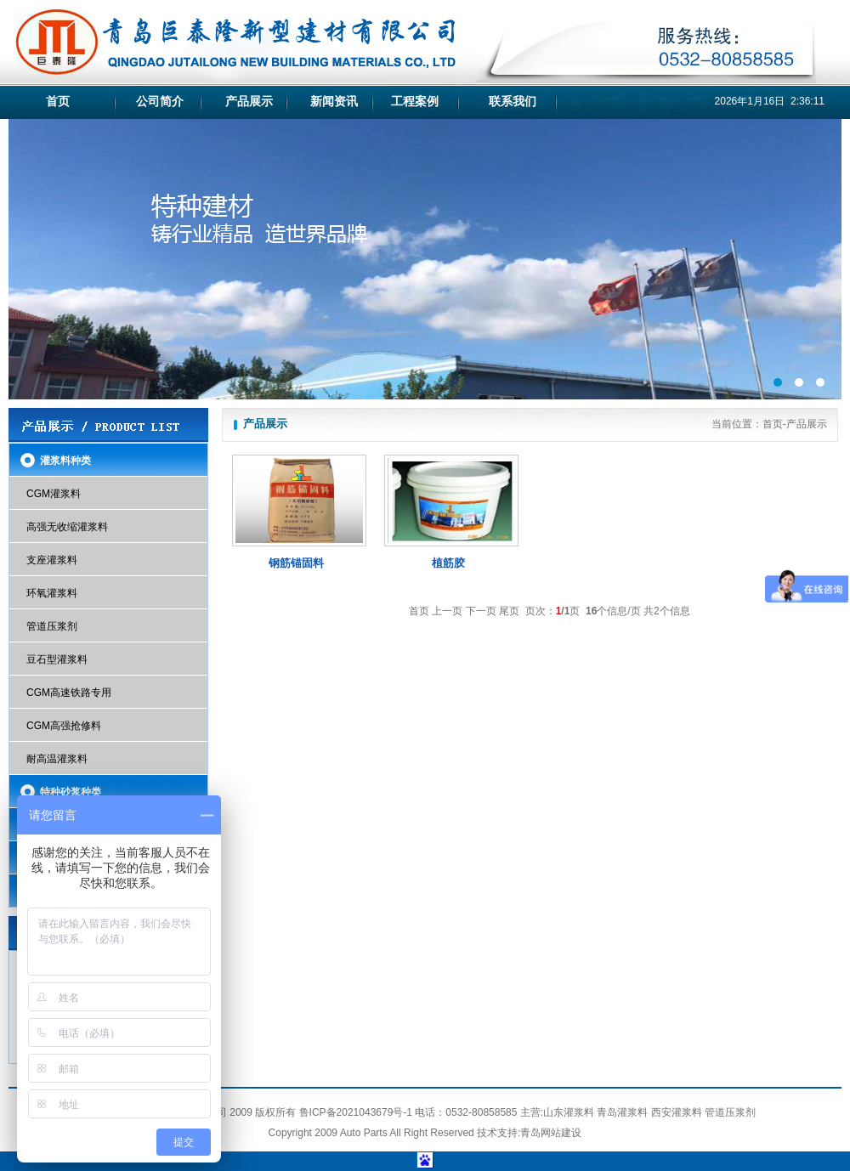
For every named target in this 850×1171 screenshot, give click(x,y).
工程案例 (415, 101)
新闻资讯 (334, 101)
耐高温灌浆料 (57, 759)
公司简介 (160, 101)
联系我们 (512, 101)
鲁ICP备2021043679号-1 (355, 1112)
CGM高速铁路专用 (68, 693)
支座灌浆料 (51, 560)
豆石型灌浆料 (57, 659)
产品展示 (249, 101)
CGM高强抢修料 (63, 726)
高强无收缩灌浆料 (67, 527)
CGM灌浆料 (53, 494)
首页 (58, 101)
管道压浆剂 (51, 626)
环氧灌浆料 (51, 593)
